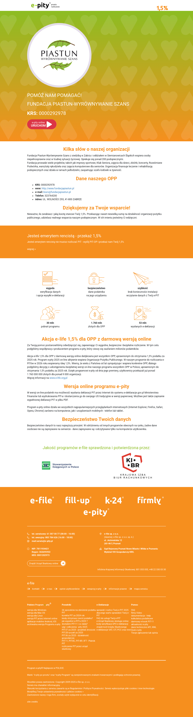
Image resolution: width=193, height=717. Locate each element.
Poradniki (66, 605)
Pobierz (39, 604)
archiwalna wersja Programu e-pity (43, 624)
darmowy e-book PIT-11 (142, 621)
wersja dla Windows (36, 610)
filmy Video (136, 613)
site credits (32, 701)
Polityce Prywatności (94, 688)
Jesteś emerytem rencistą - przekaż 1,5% (64, 235)
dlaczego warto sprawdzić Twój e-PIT (112, 614)
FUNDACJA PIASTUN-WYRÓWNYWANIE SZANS (78, 104)
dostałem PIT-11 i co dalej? (75, 624)
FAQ (133, 610)
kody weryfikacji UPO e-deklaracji (112, 624)
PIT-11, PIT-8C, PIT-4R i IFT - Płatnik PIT (78, 642)
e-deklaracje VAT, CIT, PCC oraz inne (113, 630)
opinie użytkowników (70, 589)
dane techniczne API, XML (143, 627)
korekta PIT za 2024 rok (73, 615)
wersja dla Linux (35, 615)
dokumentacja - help (141, 615)
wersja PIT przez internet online (42, 618)
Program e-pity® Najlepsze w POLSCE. (45, 668)
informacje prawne (118, 589)
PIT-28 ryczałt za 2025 (72, 632)
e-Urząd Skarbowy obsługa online (112, 621)
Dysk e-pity (136, 630)
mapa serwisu (141, 589)
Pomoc (134, 605)
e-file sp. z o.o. (83, 682)
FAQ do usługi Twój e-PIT (108, 618)
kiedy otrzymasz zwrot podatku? (77, 618)
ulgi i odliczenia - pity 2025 (74, 627)
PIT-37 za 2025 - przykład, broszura (78, 630)
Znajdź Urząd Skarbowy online (43, 563)
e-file (30, 583)
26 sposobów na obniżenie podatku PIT (79, 611)
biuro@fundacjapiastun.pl (57, 192)
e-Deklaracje (102, 605)
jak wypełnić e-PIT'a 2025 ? (75, 621)
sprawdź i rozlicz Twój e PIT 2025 (112, 610)
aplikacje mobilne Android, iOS (41, 621)
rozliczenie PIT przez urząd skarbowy (75, 647)
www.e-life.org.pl (58, 378)
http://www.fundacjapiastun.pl (58, 188)
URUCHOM (38, 124)
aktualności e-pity (139, 624)
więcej (30, 249)
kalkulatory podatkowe (142, 618)
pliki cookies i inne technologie (139, 688)
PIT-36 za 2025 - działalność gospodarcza (75, 636)
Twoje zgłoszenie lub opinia (144, 633)
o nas (49, 589)
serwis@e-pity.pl (45, 541)
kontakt (35, 589)
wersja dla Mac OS (36, 613)
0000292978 (46, 113)
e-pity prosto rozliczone (45, 5)
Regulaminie (76, 688)
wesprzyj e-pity (94, 589)
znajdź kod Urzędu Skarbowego (111, 627)
